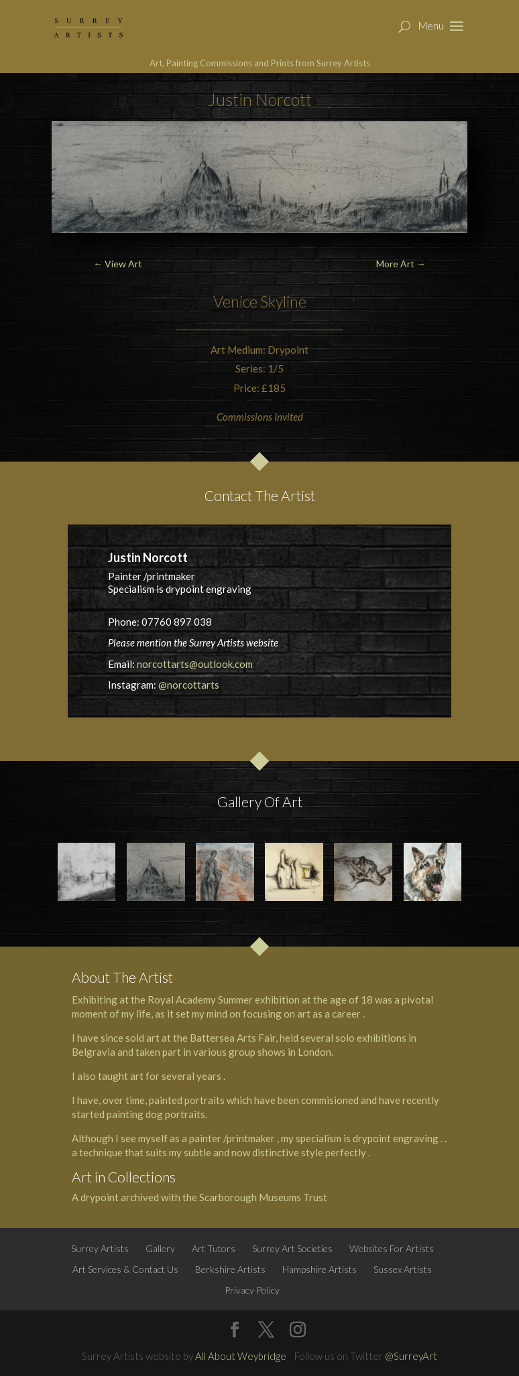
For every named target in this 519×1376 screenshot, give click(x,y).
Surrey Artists (100, 1248)
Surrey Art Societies (292, 1248)
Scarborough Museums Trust (263, 1197)
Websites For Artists (391, 1248)
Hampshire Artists (319, 1269)
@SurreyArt (411, 1356)
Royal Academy (182, 999)
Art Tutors (213, 1248)
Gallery (160, 1248)
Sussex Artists (402, 1269)
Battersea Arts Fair (233, 1038)
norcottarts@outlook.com (195, 664)
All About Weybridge (240, 1356)
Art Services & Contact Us (125, 1269)
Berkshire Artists (230, 1269)
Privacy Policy (252, 1290)
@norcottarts (188, 685)
